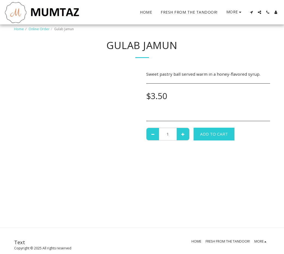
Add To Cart (214, 134)
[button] (251, 12)
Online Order (39, 29)
